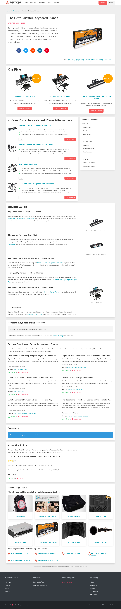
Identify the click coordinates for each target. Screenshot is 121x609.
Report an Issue (67, 582)
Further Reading (88, 149)
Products (42, 3)
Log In (111, 3)
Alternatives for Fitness (19, 553)
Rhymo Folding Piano (28, 164)
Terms (108, 605)
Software (33, 3)
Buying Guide (87, 142)
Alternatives (87, 134)
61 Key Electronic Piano (60, 96)
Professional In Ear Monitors (47, 516)
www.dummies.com (20, 369)
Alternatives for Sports (72, 553)
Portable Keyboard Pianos (47, 542)
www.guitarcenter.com (74, 389)
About (92, 582)
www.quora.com (19, 392)
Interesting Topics (89, 166)
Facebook (94, 591)
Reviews (86, 145)
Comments (86, 159)
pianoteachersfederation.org (76, 367)
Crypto (49, 3)
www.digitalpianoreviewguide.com (25, 414)
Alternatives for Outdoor (47, 553)
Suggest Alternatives (40, 585)
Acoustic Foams (101, 516)
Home (26, 3)
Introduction (87, 128)
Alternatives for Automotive (48, 560)
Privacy (114, 605)
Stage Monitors (74, 516)
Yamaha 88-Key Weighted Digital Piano (96, 97)
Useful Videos (88, 152)
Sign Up (102, 3)
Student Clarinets (100, 542)
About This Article (89, 163)
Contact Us (93, 585)
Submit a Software (39, 582)
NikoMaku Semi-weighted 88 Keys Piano (36, 183)
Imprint (92, 588)
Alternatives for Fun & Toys (21, 560)
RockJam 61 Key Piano (25, 96)
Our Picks (86, 131)
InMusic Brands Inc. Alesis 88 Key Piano (36, 144)
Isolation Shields (74, 542)
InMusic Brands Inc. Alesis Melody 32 (35, 125)
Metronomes (20, 516)
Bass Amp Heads (20, 542)
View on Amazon (24, 108)
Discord (56, 3)
